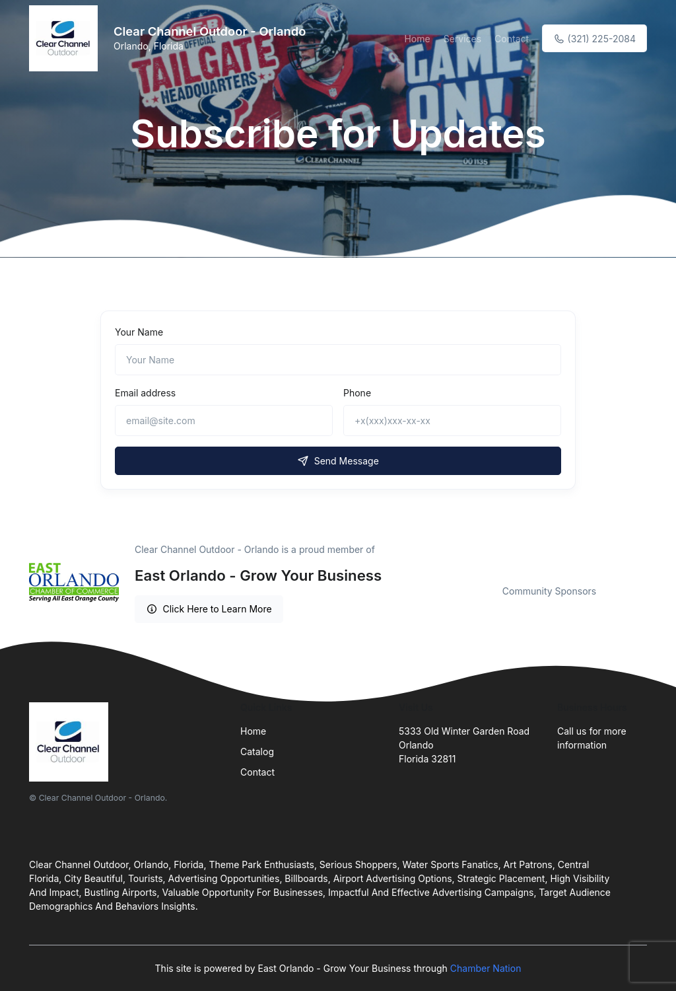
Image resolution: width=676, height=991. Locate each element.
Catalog (257, 751)
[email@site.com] (224, 420)
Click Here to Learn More (209, 608)
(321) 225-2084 (594, 38)
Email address (145, 392)
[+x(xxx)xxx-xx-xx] (452, 420)
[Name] (338, 359)
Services (462, 38)
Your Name (139, 332)
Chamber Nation (486, 968)
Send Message (338, 460)
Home (417, 38)
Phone (357, 392)
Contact (511, 38)
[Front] (66, 38)
